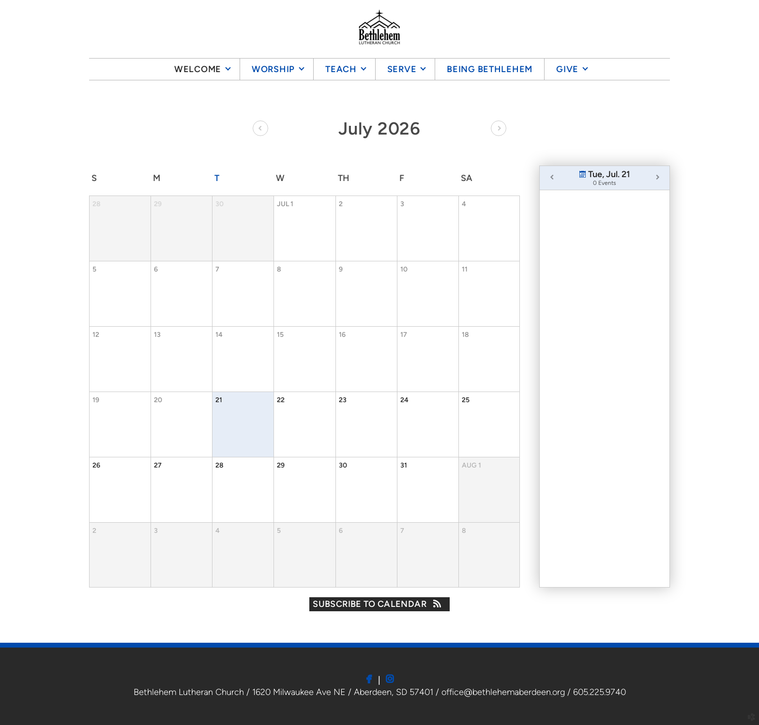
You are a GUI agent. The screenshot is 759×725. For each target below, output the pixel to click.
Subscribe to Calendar (379, 604)
